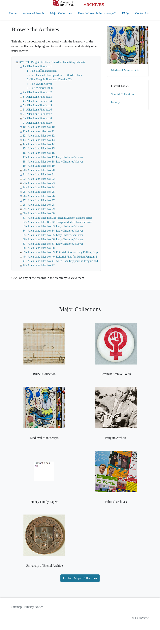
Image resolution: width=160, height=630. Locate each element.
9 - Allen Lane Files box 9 (37, 122)
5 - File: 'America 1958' (40, 88)
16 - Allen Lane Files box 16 (39, 152)
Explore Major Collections (80, 578)
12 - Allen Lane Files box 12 (39, 135)
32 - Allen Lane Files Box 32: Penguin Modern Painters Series (57, 222)
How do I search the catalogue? (97, 13)
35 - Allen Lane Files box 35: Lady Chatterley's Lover (53, 235)
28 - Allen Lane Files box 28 (39, 204)
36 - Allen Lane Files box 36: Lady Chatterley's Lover (53, 239)
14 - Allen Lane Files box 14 (39, 144)
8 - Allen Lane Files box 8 (37, 118)
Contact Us (141, 13)
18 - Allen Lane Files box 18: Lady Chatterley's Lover (53, 161)
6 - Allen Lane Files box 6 (37, 109)
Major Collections (61, 13)
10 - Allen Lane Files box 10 (39, 126)
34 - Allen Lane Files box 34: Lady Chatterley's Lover (53, 230)
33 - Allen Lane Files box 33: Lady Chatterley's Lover (53, 226)
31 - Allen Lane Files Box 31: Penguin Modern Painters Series (57, 217)
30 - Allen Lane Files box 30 (39, 213)
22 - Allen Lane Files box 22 (39, 178)
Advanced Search (33, 13)
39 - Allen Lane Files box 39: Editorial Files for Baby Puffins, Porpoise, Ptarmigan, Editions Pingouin (80, 252)
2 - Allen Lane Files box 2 (37, 92)
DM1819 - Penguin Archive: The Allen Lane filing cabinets (52, 62)
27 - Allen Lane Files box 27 (39, 200)
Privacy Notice (33, 607)
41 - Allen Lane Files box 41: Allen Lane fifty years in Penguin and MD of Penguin (69, 261)
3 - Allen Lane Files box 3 (37, 96)
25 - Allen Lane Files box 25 (39, 191)
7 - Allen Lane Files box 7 (37, 114)
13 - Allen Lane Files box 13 (39, 140)
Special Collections (122, 94)
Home (12, 13)
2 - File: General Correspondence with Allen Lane (54, 75)
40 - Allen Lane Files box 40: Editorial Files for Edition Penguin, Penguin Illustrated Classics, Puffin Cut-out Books (87, 256)
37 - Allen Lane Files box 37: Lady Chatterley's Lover (53, 243)
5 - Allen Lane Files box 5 (37, 105)
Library (115, 102)
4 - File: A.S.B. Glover (39, 83)
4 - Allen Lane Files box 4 (37, 101)
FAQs (125, 13)
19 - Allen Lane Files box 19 (39, 165)
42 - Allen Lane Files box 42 (39, 265)
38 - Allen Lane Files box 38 (39, 247)
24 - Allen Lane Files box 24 (39, 187)
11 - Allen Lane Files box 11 (38, 131)
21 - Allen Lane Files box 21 (39, 174)
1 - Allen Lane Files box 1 (37, 66)
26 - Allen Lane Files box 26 (39, 196)
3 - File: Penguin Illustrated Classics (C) (49, 79)
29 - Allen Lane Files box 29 (39, 209)
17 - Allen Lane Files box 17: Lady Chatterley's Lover (53, 157)
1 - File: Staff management (42, 70)
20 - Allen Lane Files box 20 (39, 170)
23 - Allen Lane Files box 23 (39, 183)
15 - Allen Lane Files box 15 (39, 148)
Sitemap (17, 607)
